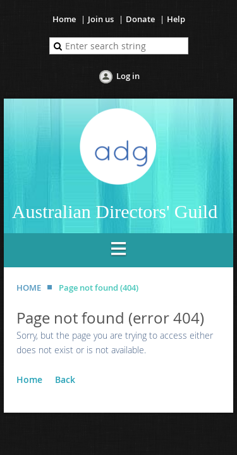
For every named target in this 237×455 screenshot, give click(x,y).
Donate (140, 19)
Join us (101, 19)
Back (65, 379)
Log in (128, 76)
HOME (28, 287)
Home (64, 19)
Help (176, 19)
